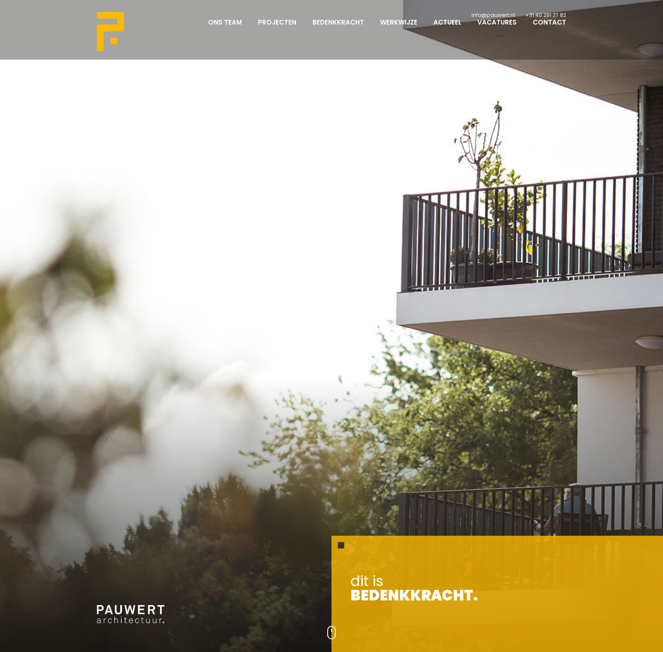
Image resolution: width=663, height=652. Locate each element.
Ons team (225, 29)
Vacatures (497, 29)
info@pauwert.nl (493, 15)
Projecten (277, 29)
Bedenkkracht (338, 29)
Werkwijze (398, 29)
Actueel (447, 29)
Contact (549, 29)
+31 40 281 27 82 (545, 15)
